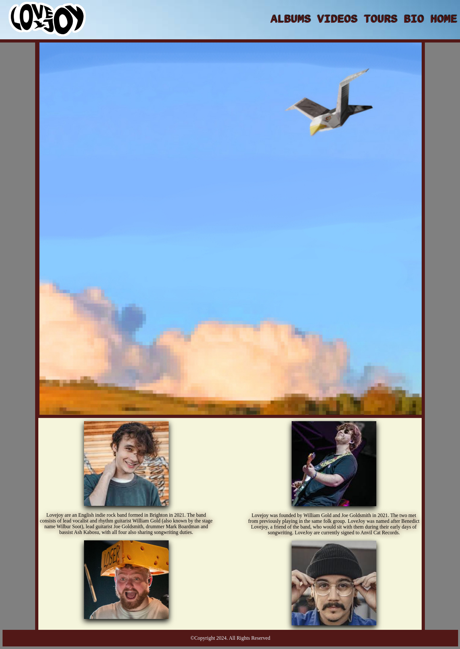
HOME (443, 19)
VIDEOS (337, 19)
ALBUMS (290, 19)
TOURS (380, 19)
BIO (413, 19)
